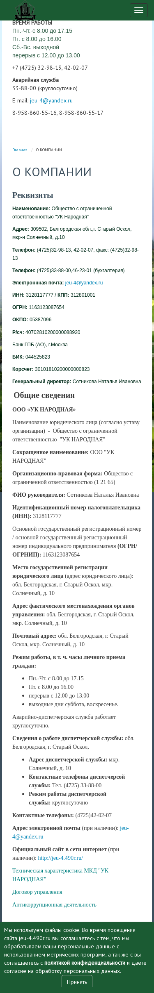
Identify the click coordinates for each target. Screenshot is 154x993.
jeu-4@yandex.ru (51, 100)
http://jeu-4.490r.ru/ (60, 858)
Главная (20, 149)
